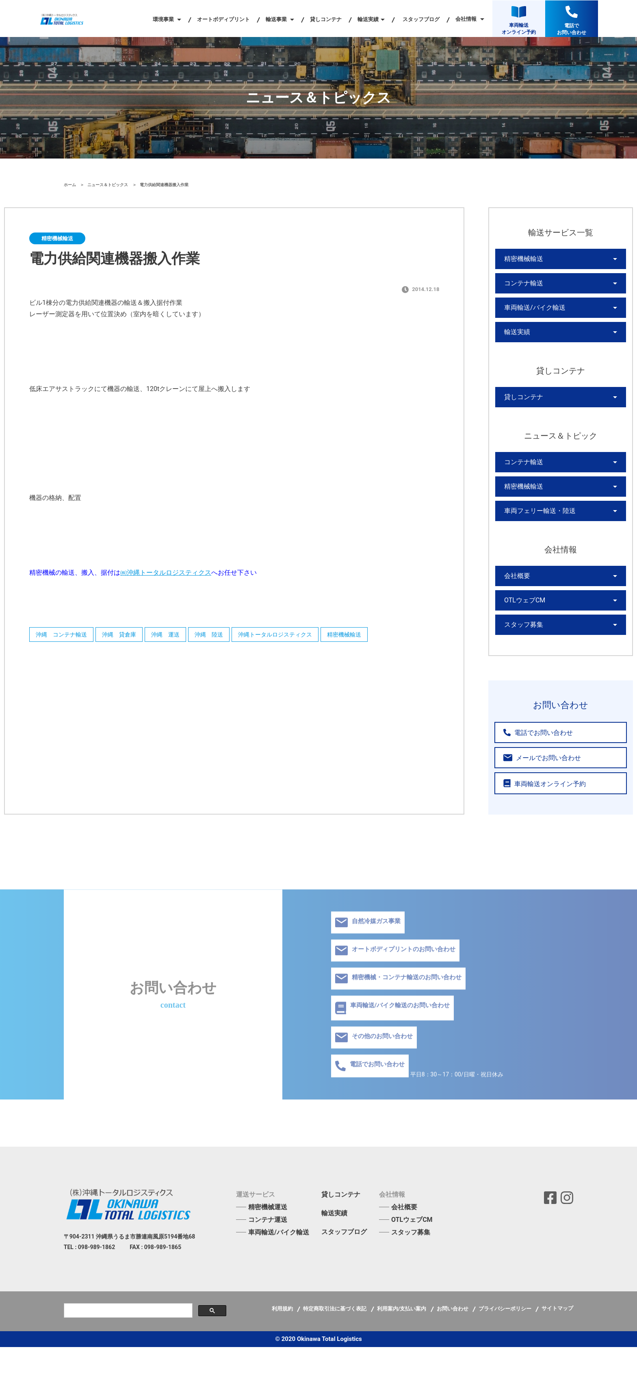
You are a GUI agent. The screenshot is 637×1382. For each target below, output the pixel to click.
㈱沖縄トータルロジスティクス (165, 572)
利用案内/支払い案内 (402, 1344)
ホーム (70, 185)
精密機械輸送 (377, 636)
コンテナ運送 (267, 1254)
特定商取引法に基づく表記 (335, 1344)
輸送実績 (515, 343)
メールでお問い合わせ (535, 793)
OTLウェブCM (522, 631)
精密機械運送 (267, 1242)
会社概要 (515, 603)
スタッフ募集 (521, 659)
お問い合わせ (453, 1344)
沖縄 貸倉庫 (127, 636)
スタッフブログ (421, 19)
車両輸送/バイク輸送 (531, 316)
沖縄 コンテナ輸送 (63, 636)
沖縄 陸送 (229, 636)
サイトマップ (557, 1343)
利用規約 (283, 1344)
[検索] (127, 1346)
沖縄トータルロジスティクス (301, 636)
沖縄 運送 (179, 636)
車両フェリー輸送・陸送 (535, 535)
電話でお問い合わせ (532, 768)
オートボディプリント (223, 19)
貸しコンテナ (326, 19)
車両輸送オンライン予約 (537, 819)
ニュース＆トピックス (108, 185)
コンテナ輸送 (521, 288)
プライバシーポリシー (506, 1344)
